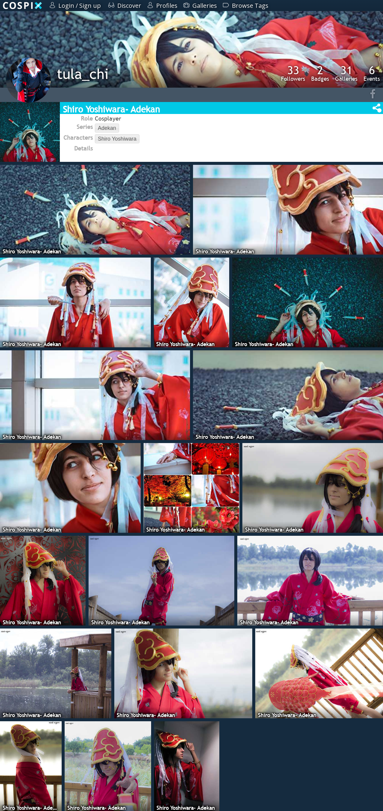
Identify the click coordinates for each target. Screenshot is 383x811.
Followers (293, 73)
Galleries (346, 73)
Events (372, 73)
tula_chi (83, 74)
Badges (320, 73)
